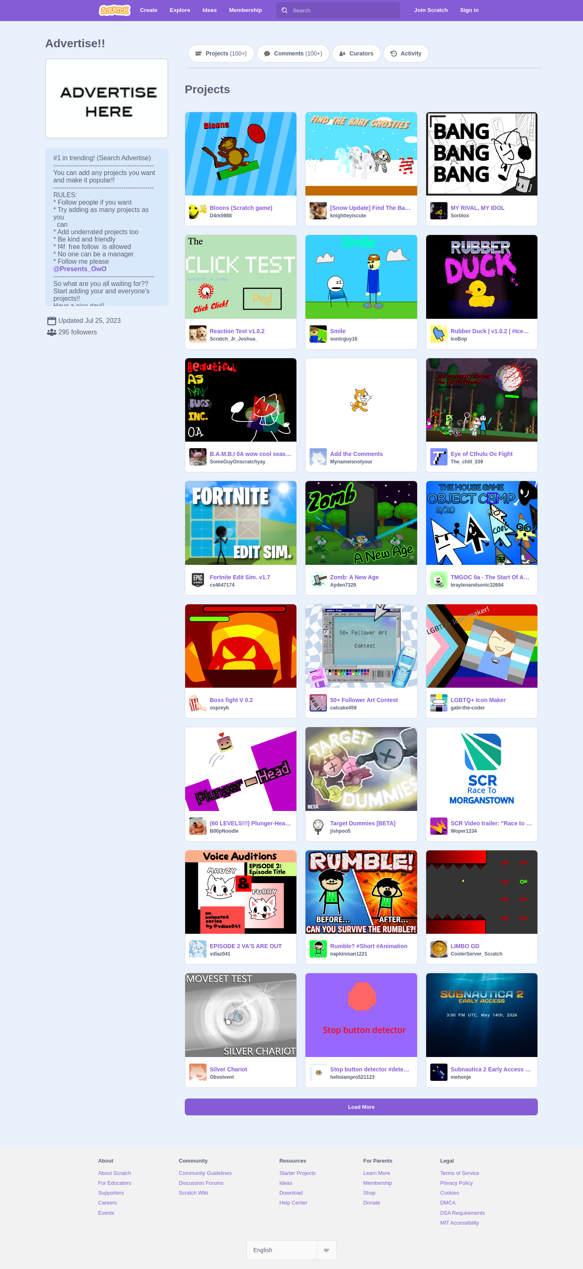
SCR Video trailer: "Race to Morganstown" (492, 823)
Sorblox (460, 216)
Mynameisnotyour (351, 462)
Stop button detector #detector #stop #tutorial (371, 1069)
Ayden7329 (343, 585)
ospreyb (219, 708)
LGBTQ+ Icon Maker (478, 700)
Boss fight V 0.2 (231, 700)
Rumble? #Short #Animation (368, 946)
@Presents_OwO (79, 268)
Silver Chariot (228, 1069)
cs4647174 (222, 585)
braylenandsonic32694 (477, 585)
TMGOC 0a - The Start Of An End (492, 577)
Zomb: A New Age (354, 577)
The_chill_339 (467, 462)
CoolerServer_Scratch (477, 954)
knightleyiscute (348, 216)
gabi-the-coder (468, 708)
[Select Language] (291, 1250)
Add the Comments (356, 454)
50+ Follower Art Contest (364, 700)
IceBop (459, 339)
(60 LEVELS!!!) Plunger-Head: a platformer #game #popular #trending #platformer (251, 823)
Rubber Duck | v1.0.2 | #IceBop (492, 331)
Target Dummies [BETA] (362, 823)
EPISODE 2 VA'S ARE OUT (246, 946)
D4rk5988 (221, 216)
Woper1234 (464, 831)
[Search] (284, 10)
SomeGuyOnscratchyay (237, 462)
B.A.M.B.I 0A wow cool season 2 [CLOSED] (251, 454)
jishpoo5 (340, 831)
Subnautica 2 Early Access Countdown (492, 1069)
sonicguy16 (343, 339)
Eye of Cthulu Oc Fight (482, 454)
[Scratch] (114, 10)
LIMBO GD (465, 946)
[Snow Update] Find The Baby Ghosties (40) (371, 208)
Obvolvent (222, 1077)
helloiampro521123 (352, 1077)
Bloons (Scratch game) (241, 208)
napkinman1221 (348, 954)
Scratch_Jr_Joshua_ (234, 339)
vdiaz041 (220, 954)
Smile (337, 331)
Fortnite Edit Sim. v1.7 (240, 577)
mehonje (461, 1077)
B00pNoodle (224, 831)
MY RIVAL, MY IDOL (478, 208)
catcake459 (343, 708)
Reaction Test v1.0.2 (237, 331)
